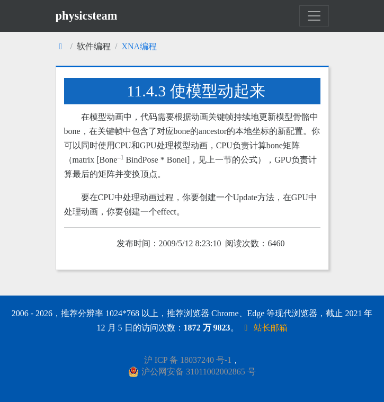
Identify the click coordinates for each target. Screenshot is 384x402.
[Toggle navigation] (314, 15)
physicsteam (87, 15)
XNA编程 (139, 46)
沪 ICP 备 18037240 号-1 (188, 359)
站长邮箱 (264, 327)
